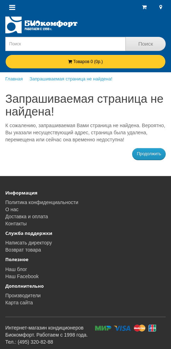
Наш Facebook (22, 276)
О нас (11, 209)
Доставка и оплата (26, 216)
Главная (14, 78)
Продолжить (149, 153)
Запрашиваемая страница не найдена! (70, 78)
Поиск (145, 44)
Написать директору (28, 243)
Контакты (15, 223)
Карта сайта (19, 302)
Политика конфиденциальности (41, 202)
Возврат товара (23, 250)
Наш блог (16, 269)
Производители (23, 295)
